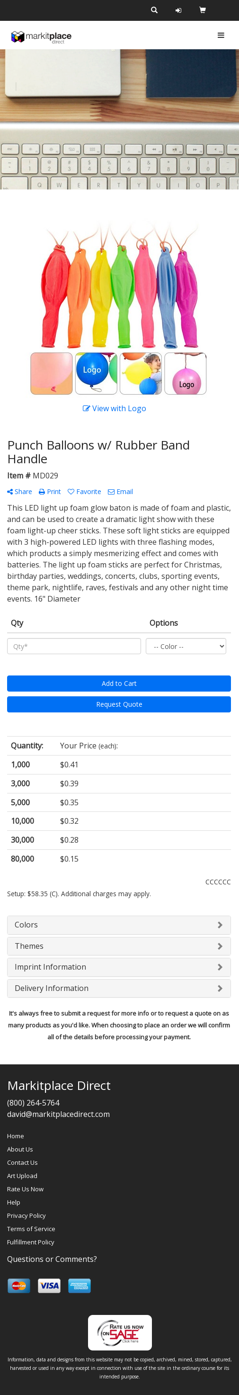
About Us (20, 1149)
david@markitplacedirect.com (58, 1114)
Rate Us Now (25, 1189)
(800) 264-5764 (33, 1103)
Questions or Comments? (52, 1259)
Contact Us (22, 1162)
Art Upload (22, 1175)
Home (15, 1136)
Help (13, 1202)
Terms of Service (31, 1228)
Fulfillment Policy (30, 1242)
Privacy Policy (26, 1215)
